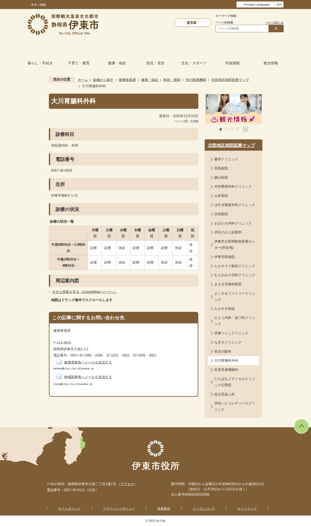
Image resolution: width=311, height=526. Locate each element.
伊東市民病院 (224, 257)
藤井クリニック (226, 159)
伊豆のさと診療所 (228, 232)
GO (279, 4)
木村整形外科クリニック (233, 186)
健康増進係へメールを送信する (88, 362)
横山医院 (221, 177)
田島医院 (221, 168)
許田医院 (221, 214)
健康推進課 (127, 80)
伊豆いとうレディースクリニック (234, 406)
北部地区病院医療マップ (230, 80)
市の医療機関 (196, 80)
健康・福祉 (149, 80)
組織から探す (103, 80)
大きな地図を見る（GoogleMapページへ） (85, 292)
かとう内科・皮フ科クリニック (234, 321)
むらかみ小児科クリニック (234, 275)
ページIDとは (275, 22)
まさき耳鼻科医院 (228, 284)
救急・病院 (171, 80)
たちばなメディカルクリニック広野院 (234, 382)
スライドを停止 (245, 129)
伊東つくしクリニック (231, 333)
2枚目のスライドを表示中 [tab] (226, 129)
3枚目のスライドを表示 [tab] (231, 129)
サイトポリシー (69, 508)
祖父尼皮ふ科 (224, 394)
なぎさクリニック (228, 342)
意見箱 (191, 22)
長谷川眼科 (222, 351)
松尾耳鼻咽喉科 (226, 369)
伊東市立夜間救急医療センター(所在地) (234, 244)
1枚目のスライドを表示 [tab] (220, 129)
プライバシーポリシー (119, 508)
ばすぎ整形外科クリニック (234, 205)
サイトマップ (247, 508)
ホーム (83, 80)
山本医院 (221, 195)
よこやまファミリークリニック (234, 296)
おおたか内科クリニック (233, 223)
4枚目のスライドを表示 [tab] (237, 129)
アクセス (127, 484)
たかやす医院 (224, 309)
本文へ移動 (38, 4)
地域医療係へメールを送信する (88, 377)
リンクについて (204, 508)
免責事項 (163, 508)
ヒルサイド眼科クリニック (234, 266)
